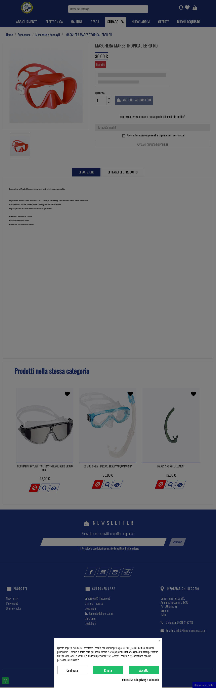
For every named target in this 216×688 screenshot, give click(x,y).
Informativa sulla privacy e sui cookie (140, 680)
